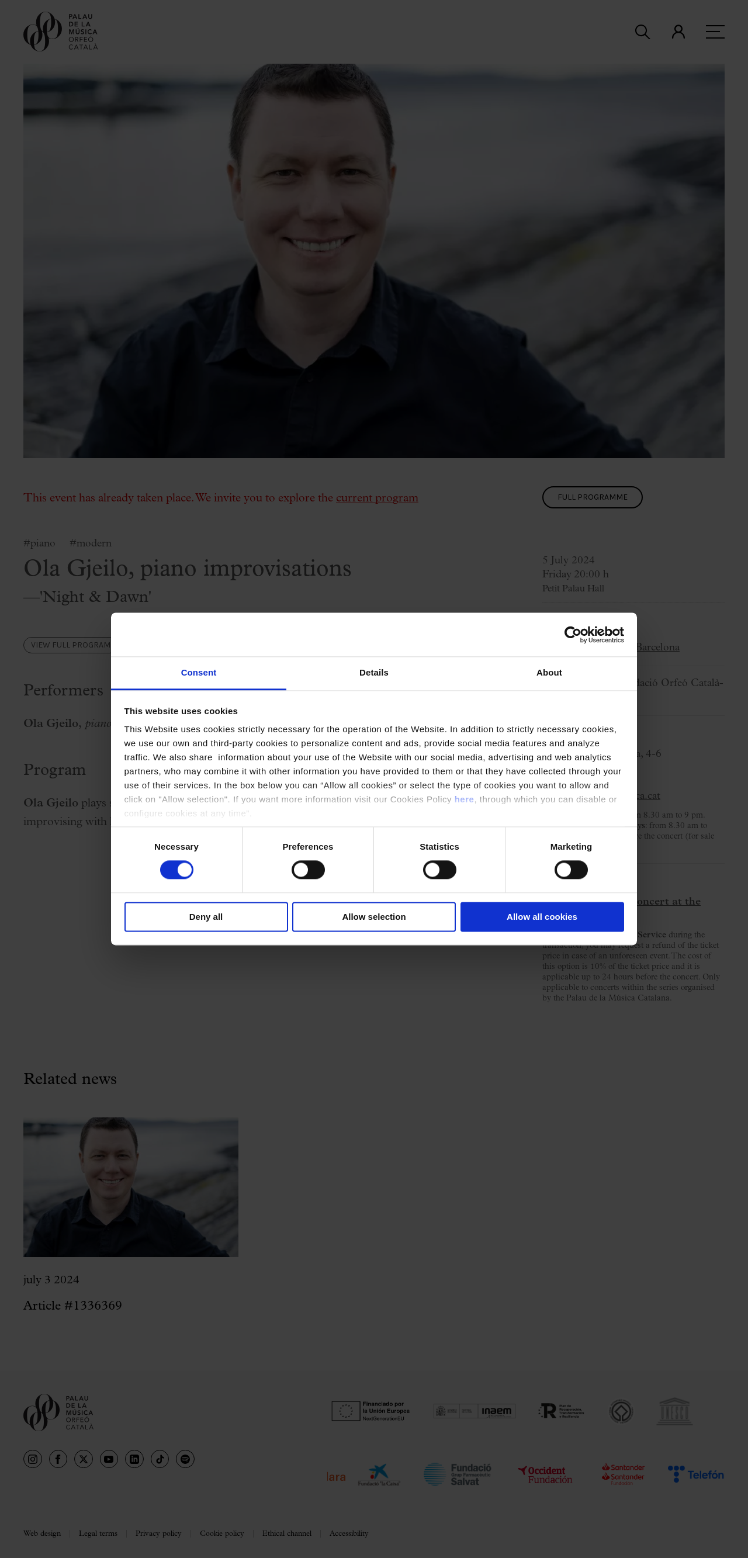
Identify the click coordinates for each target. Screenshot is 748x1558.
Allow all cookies (542, 917)
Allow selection (374, 917)
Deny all (206, 917)
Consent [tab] (199, 672)
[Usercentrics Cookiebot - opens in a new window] (573, 634)
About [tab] (549, 672)
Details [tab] (374, 672)
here (465, 799)
